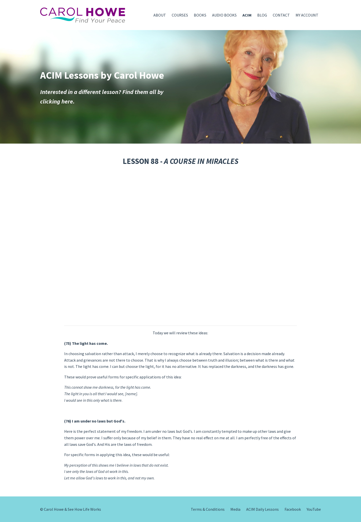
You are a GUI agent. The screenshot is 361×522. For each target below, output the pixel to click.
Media (235, 509)
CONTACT (281, 15)
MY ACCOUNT (307, 15)
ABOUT (159, 15)
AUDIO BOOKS (224, 15)
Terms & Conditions (208, 509)
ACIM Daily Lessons (262, 509)
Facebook (293, 509)
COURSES (180, 15)
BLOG (262, 15)
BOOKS (200, 15)
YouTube (314, 509)
